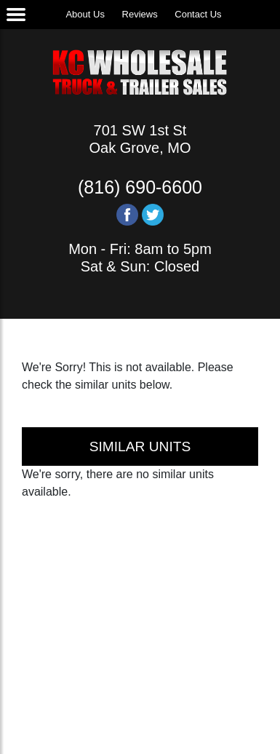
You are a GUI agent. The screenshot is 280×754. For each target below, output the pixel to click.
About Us (84, 14)
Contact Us (198, 14)
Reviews (140, 14)
